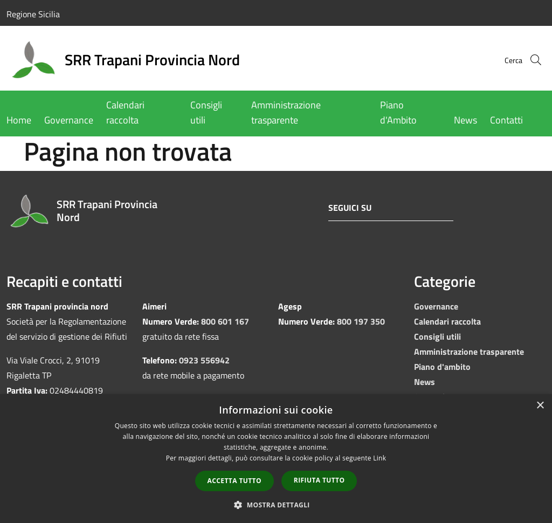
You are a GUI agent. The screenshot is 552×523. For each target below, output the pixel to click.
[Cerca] (533, 60)
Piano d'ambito (442, 366)
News (424, 381)
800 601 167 (225, 321)
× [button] (540, 406)
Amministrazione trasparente (469, 351)
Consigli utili (437, 336)
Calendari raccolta (447, 321)
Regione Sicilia (33, 14)
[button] (276, 504)
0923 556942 (204, 360)
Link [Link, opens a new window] (379, 458)
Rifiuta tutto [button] (319, 480)
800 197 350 (361, 321)
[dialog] (276, 458)
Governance (436, 306)
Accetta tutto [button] (234, 480)
